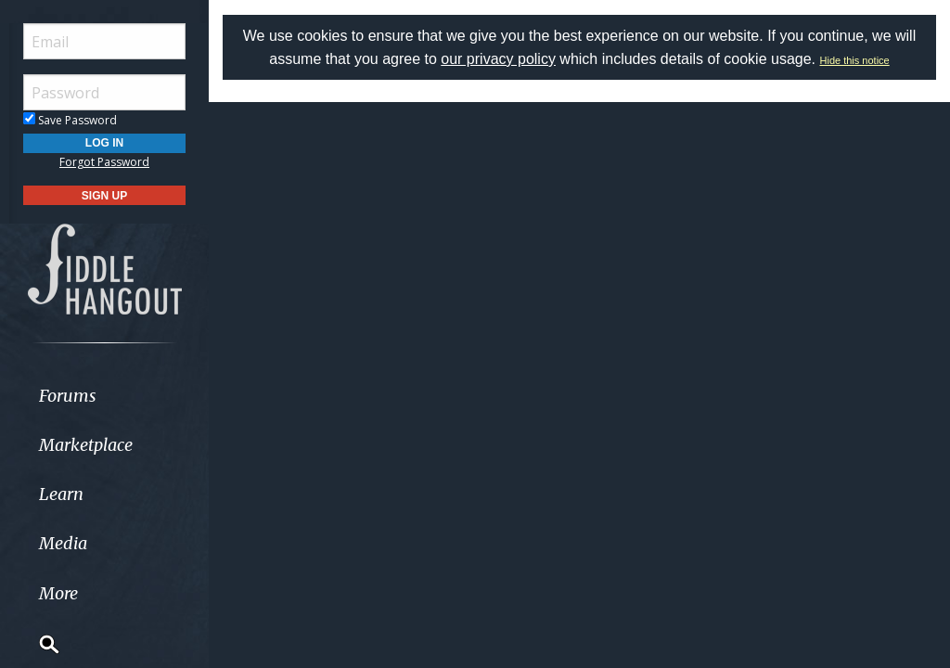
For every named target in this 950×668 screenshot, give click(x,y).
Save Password (70, 120)
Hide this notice (855, 60)
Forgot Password (104, 162)
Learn (61, 494)
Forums (67, 395)
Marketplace (86, 445)
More (58, 593)
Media (63, 543)
